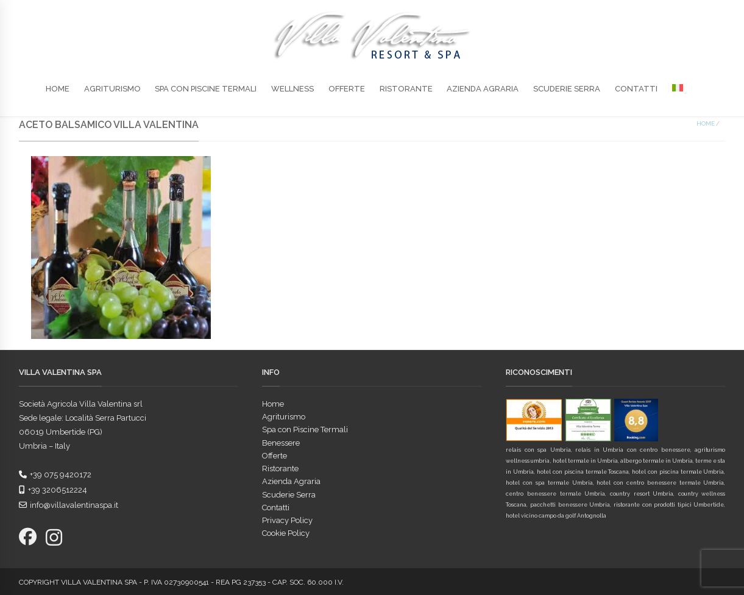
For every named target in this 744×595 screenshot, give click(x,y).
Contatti (636, 88)
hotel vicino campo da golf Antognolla (556, 516)
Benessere (281, 442)
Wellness (292, 88)
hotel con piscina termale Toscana (583, 472)
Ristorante (406, 88)
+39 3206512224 (53, 489)
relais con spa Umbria (538, 450)
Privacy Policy (287, 520)
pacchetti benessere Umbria (570, 505)
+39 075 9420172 (55, 474)
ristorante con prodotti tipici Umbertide (669, 505)
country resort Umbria (641, 494)
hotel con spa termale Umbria (549, 483)
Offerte (346, 88)
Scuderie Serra (566, 88)
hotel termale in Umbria (585, 461)
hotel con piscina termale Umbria (678, 472)
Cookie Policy (286, 533)
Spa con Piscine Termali (206, 88)
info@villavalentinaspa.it (68, 505)
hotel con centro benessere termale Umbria (660, 483)
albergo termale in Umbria (656, 461)
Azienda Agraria (483, 88)
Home (57, 88)
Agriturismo (112, 88)
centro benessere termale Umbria (555, 494)
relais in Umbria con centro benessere (632, 450)
